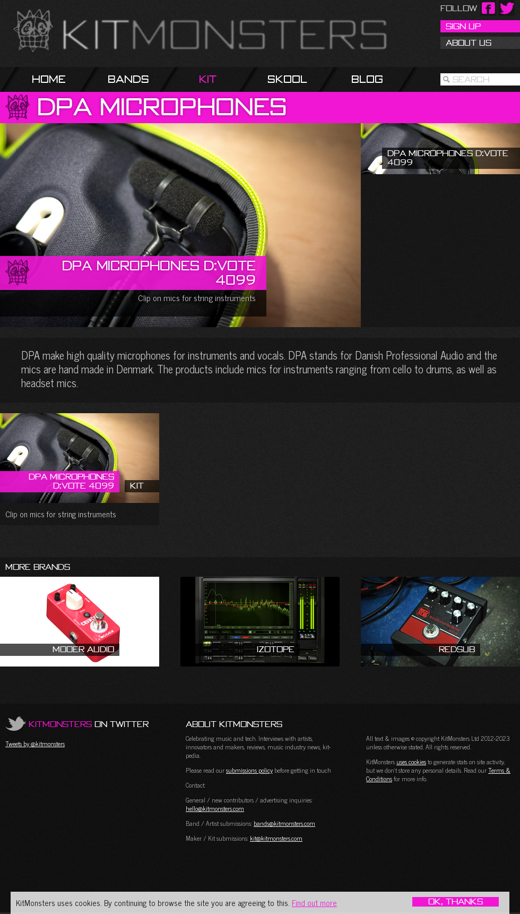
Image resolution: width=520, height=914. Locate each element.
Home (49, 79)
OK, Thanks (455, 902)
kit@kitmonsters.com (276, 838)
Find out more (314, 902)
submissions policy (249, 770)
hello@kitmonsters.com (215, 808)
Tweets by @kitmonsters (35, 743)
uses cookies (411, 761)
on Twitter (89, 724)
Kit (207, 79)
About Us (468, 42)
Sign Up (463, 26)
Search (471, 79)
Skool (287, 79)
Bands (128, 79)
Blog (367, 79)
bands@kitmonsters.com (284, 823)
